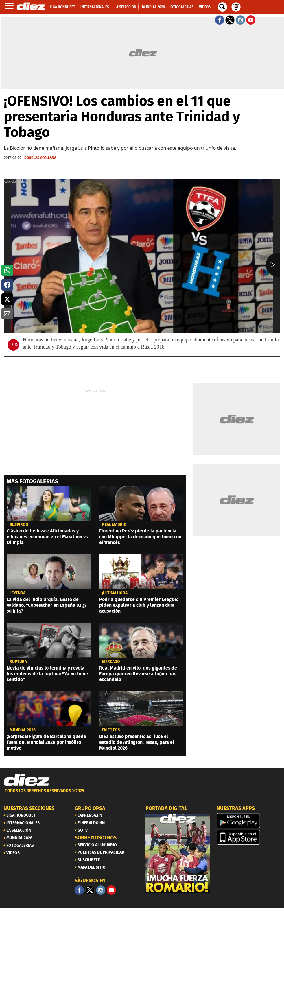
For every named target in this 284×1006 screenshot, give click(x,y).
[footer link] (142, 794)
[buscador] (222, 7)
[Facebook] (79, 890)
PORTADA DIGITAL (166, 808)
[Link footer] (26, 780)
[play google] (249, 820)
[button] (7, 270)
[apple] (249, 837)
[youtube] (111, 890)
